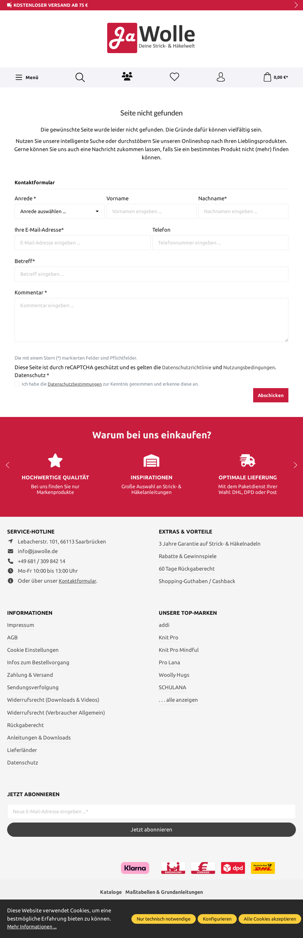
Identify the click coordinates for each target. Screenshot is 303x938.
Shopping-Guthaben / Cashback (197, 581)
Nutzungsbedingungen (254, 367)
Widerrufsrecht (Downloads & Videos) (53, 700)
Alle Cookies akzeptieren (270, 918)
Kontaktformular (79, 581)
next (294, 5)
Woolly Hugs (174, 675)
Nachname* (212, 198)
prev (10, 5)
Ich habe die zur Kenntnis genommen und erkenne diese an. (111, 383)
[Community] (126, 76)
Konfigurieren (217, 918)
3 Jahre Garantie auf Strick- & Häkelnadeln (210, 544)
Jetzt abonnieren (151, 829)
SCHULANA (172, 687)
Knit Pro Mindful (179, 650)
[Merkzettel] (173, 77)
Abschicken (271, 395)
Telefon (161, 230)
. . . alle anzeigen (178, 700)
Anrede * (25, 198)
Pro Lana (169, 662)
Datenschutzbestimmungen (76, 383)
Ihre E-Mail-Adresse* (39, 230)
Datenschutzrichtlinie (188, 367)
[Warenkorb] (275, 77)
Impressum (20, 625)
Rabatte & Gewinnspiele (187, 556)
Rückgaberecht (25, 725)
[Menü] (26, 77)
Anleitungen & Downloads (39, 738)
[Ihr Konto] (220, 77)
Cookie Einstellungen (33, 650)
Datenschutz (22, 762)
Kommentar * (31, 292)
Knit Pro (168, 637)
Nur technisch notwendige (163, 918)
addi (164, 625)
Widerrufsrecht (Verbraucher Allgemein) (56, 713)
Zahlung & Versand (30, 675)
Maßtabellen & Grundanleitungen (165, 892)
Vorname (117, 198)
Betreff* (25, 261)
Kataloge (106, 892)
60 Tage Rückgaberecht (187, 569)
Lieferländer (22, 750)
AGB (12, 637)
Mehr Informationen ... (34, 926)
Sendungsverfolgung (33, 687)
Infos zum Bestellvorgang (38, 662)
